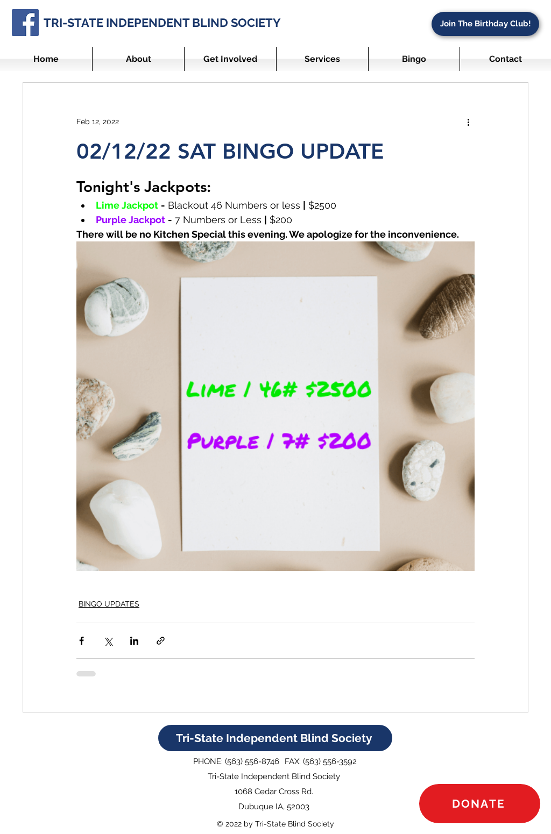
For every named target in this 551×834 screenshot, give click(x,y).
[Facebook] (25, 22)
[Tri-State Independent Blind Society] (275, 738)
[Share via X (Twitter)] (108, 641)
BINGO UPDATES (109, 604)
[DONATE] (479, 803)
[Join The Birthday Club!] (485, 24)
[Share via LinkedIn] (134, 641)
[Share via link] (161, 641)
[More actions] (468, 121)
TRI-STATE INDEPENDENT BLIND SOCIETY (162, 23)
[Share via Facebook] (81, 641)
